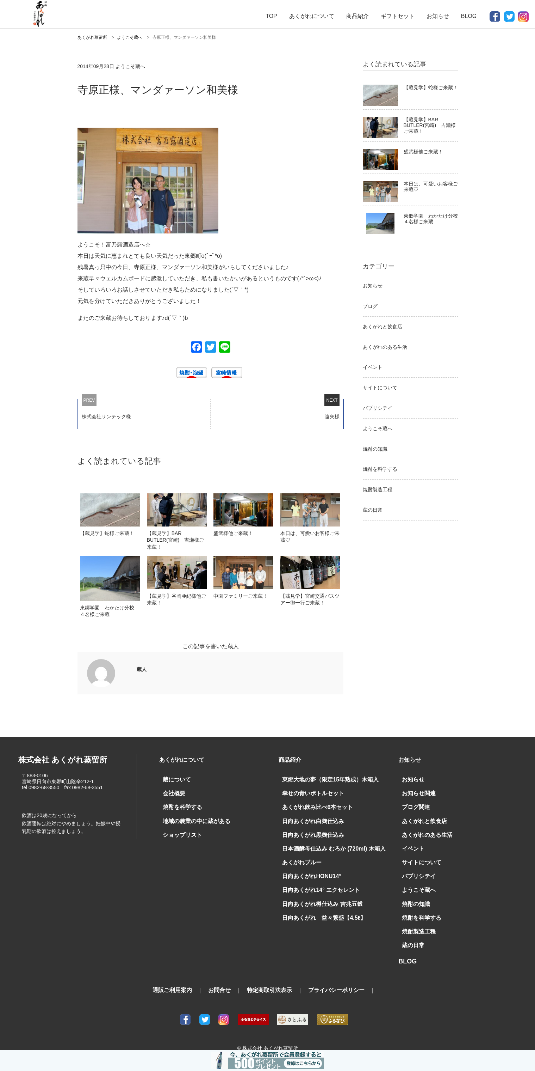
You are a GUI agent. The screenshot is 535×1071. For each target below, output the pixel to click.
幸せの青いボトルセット (309, 792)
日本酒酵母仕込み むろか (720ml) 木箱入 (327, 844)
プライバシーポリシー (336, 979)
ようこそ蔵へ (377, 428)
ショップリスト (180, 831)
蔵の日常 (372, 510)
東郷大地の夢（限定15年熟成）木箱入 (324, 779)
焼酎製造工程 (377, 489)
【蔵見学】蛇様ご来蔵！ (431, 87)
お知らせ (372, 285)
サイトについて (380, 387)
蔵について (175, 779)
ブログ (370, 306)
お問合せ (219, 979)
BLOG (469, 16)
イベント (372, 367)
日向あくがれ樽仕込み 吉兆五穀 (317, 896)
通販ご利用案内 (172, 979)
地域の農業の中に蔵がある (192, 818)
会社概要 (172, 792)
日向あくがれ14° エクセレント (316, 883)
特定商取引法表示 (269, 979)
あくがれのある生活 (385, 347)
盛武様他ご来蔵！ (423, 151)
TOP (271, 16)
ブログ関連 (414, 805)
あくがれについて (311, 16)
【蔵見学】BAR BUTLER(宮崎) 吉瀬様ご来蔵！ (430, 125)
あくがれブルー (299, 857)
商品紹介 (357, 16)
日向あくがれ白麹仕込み (309, 818)
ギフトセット (398, 16)
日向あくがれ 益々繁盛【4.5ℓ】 (318, 909)
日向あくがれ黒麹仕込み (309, 831)
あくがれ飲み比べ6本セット (313, 805)
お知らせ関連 (416, 792)
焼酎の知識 (375, 449)
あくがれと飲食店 (382, 326)
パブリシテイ (377, 408)
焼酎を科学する (380, 469)
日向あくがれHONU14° (308, 870)
